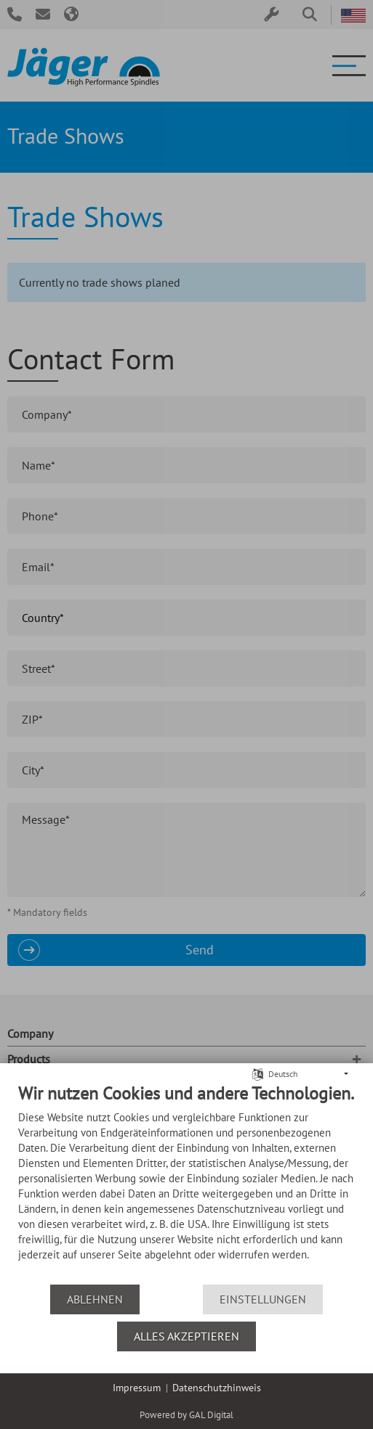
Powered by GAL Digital (186, 1415)
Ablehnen (95, 1299)
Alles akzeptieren (186, 1336)
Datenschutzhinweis (216, 1387)
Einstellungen (263, 1299)
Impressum (137, 1387)
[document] (186, 1183)
